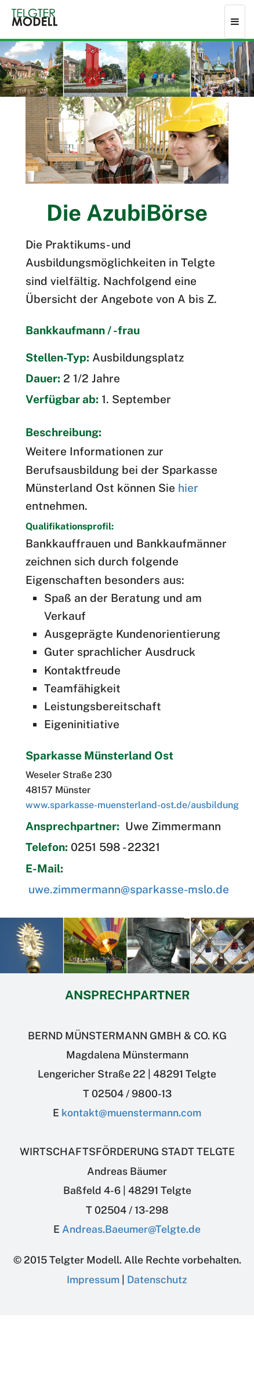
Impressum (93, 1279)
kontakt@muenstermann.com (131, 1113)
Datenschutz (157, 1279)
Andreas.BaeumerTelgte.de (131, 1229)
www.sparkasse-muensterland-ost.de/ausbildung (132, 804)
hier (188, 487)
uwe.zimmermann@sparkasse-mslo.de (128, 889)
